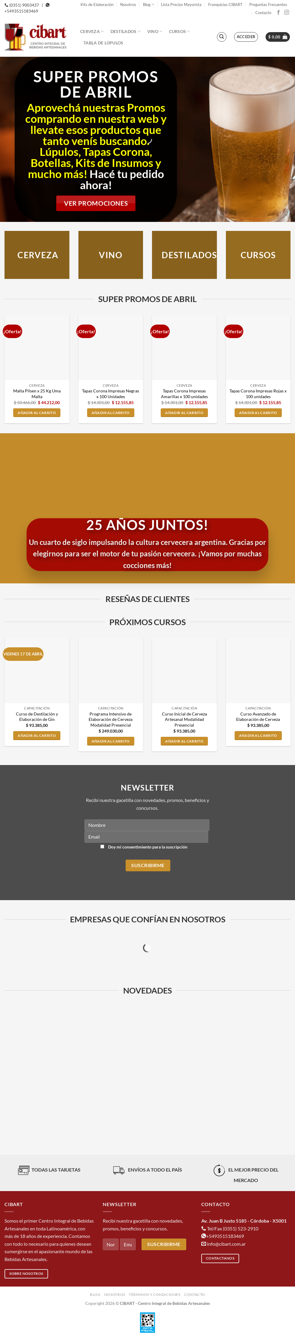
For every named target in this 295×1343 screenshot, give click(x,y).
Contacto (263, 12)
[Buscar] (222, 37)
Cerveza (92, 31)
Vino (155, 31)
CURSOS (258, 255)
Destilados (126, 31)
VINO (110, 255)
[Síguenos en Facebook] (278, 12)
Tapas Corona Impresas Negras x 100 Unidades (110, 393)
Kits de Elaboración (97, 4)
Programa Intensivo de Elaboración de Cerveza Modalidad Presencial (110, 719)
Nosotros (128, 4)
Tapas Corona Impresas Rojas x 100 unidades (258, 393)
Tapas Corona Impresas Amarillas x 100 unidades (184, 393)
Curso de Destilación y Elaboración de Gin (37, 716)
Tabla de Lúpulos (103, 42)
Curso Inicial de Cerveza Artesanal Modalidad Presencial (184, 719)
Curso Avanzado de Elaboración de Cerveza (258, 716)
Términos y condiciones (154, 1294)
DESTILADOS (189, 255)
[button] (246, 37)
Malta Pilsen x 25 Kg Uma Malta (37, 393)
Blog (148, 4)
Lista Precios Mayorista (181, 4)
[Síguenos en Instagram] (286, 12)
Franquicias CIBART (225, 4)
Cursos (179, 31)
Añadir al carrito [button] (37, 413)
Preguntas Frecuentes (268, 4)
